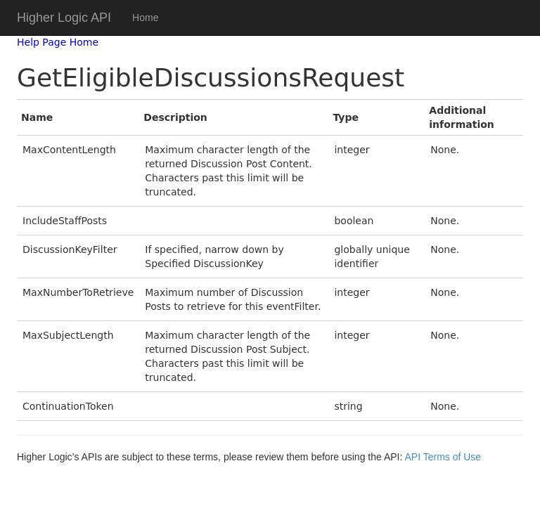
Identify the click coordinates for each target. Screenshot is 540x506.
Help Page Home (57, 42)
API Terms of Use (442, 456)
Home (145, 17)
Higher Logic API (64, 18)
